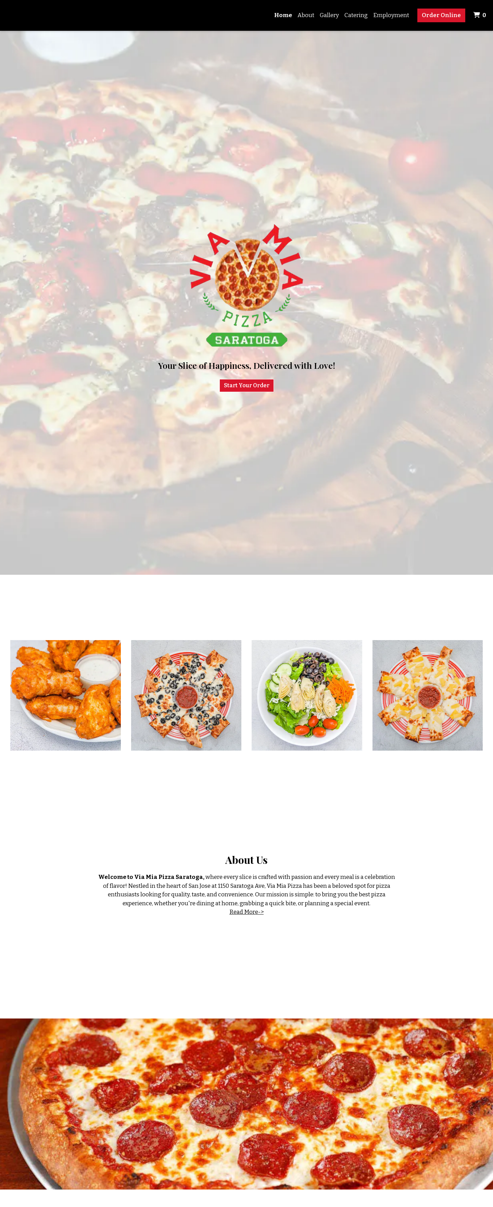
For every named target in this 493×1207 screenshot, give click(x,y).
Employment (391, 15)
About (306, 15)
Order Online (441, 15)
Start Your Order (246, 385)
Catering (356, 15)
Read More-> (246, 912)
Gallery (329, 15)
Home (283, 15)
